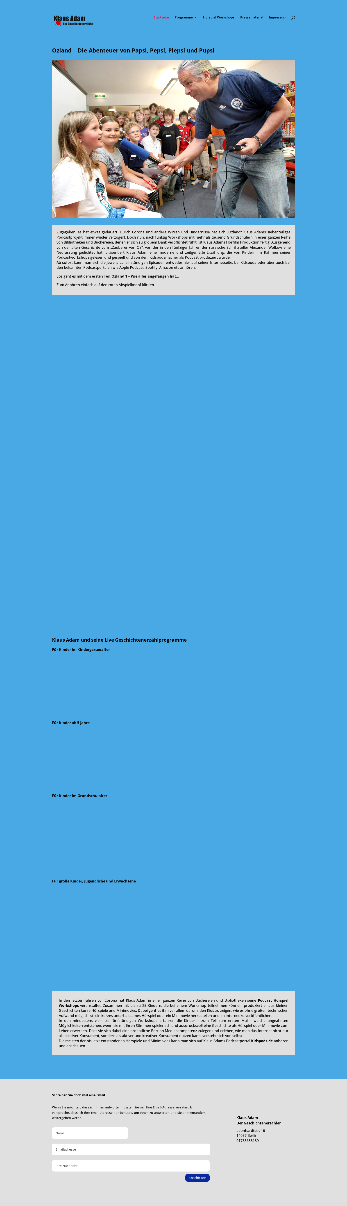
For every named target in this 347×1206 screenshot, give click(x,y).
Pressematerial (251, 17)
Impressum (277, 17)
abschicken (197, 1177)
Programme (184, 17)
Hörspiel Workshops (218, 17)
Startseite (161, 17)
